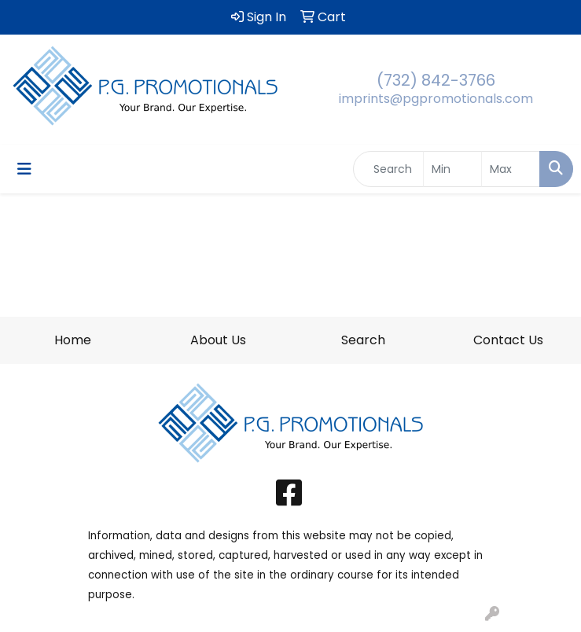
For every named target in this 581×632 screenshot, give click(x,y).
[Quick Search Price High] (510, 169)
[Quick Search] (388, 169)
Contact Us (508, 340)
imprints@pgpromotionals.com (436, 99)
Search (363, 340)
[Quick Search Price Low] (452, 169)
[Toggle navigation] (24, 169)
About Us (218, 340)
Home (72, 340)
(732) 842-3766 (436, 80)
